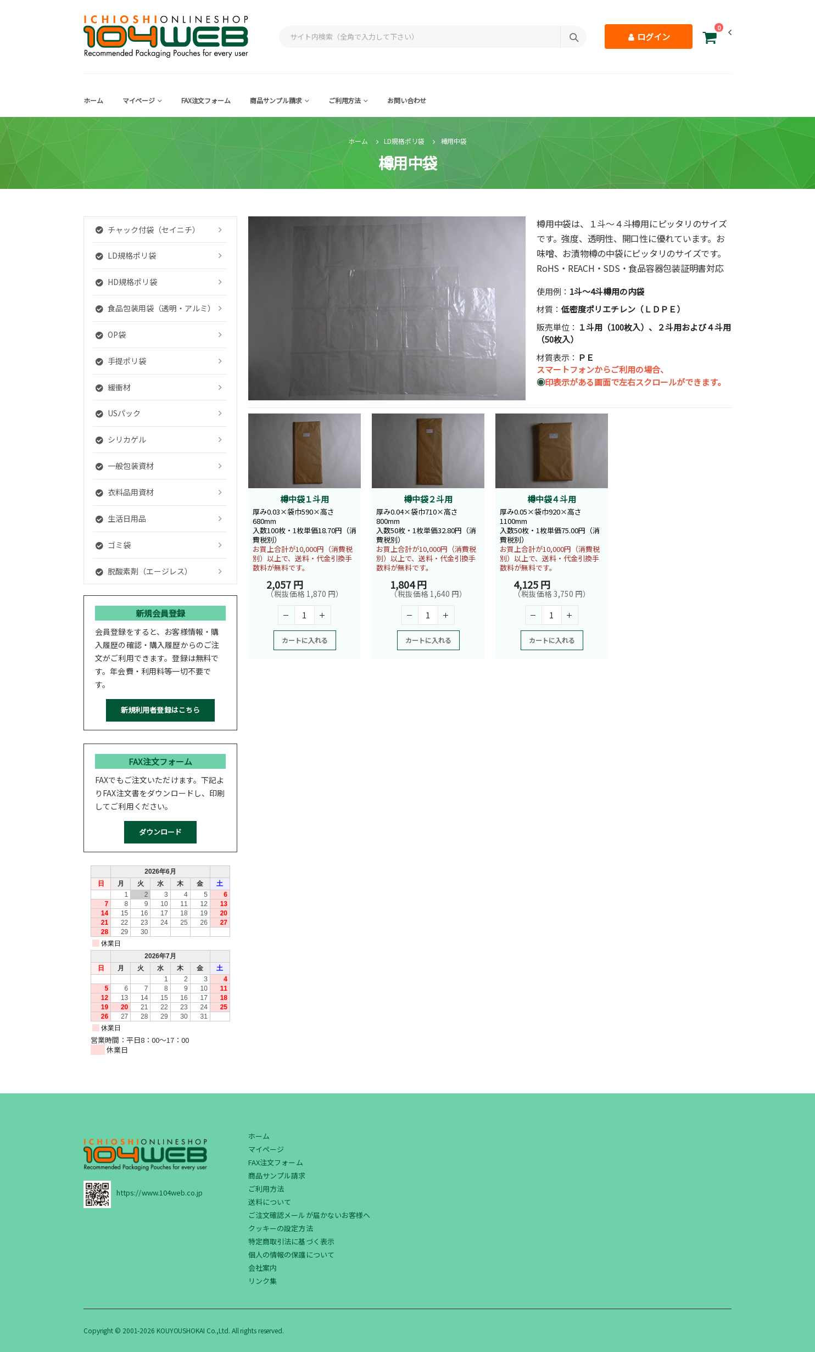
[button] (709, 39)
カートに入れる (305, 640)
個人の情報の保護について (291, 1254)
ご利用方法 (344, 100)
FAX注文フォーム (206, 100)
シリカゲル (121, 439)
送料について (269, 1202)
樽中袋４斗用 (551, 499)
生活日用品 (121, 518)
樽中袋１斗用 (304, 499)
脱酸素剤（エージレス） (144, 571)
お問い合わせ (406, 100)
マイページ (138, 100)
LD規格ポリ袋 (404, 141)
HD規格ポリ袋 (126, 281)
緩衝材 (113, 387)
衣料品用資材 (125, 492)
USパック (118, 412)
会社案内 (262, 1267)
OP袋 (111, 334)
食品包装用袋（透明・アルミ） (155, 308)
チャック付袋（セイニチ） (148, 229)
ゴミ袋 (113, 544)
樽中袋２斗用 (428, 499)
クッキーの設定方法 (280, 1228)
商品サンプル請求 (276, 100)
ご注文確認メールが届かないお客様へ (309, 1215)
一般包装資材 (125, 465)
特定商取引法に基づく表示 (291, 1241)
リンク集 (262, 1281)
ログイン (648, 36)
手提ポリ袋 (121, 360)
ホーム (93, 100)
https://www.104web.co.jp (159, 1192)
